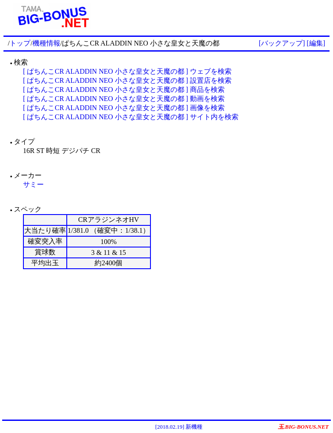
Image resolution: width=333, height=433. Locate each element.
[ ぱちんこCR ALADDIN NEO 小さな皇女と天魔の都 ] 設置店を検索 (127, 80)
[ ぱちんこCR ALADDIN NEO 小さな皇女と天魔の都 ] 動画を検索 (124, 98)
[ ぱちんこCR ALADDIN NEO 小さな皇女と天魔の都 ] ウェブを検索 (127, 71)
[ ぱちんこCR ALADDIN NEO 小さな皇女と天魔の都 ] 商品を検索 (124, 89)
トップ (20, 43)
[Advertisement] (215, 16)
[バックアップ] (282, 43)
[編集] (316, 43)
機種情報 (46, 43)
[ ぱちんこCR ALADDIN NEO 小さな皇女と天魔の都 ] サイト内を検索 (130, 116)
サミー (33, 184)
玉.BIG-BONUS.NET (303, 426)
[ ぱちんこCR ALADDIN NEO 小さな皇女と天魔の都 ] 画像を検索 (124, 107)
